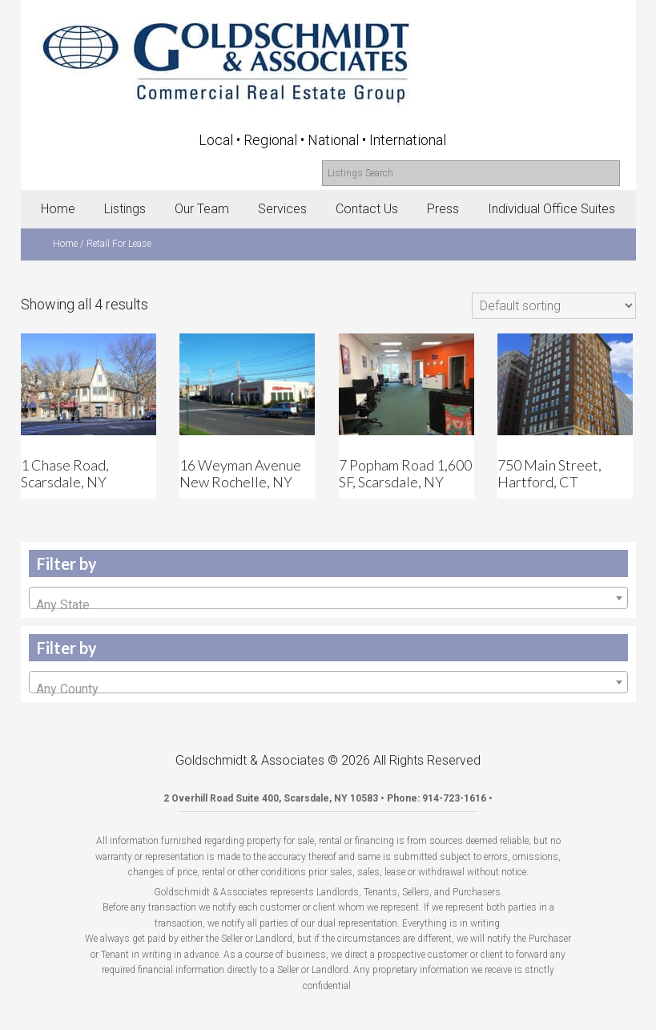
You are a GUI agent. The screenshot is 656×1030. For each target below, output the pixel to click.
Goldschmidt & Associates (332, 58)
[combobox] (328, 598)
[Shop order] (554, 306)
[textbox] (328, 605)
